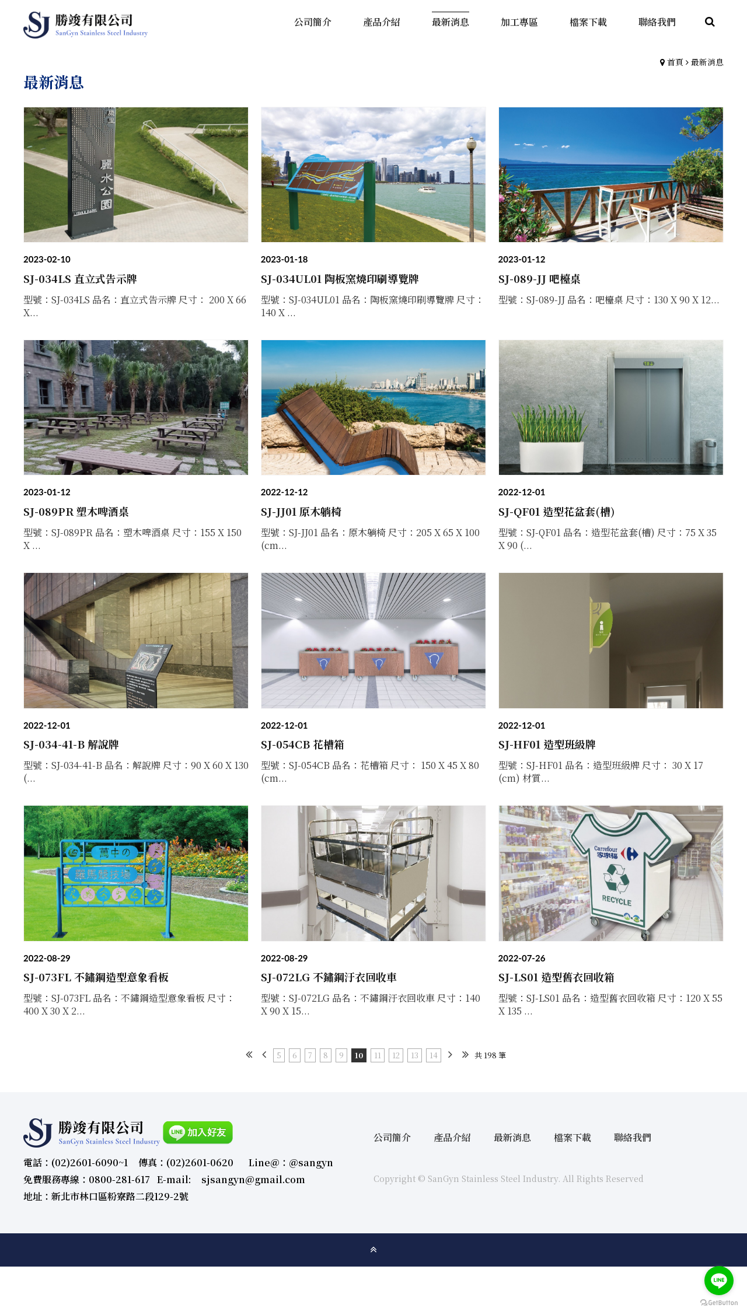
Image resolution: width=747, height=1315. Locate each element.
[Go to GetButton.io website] (719, 1303)
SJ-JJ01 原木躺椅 (301, 511)
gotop (373, 1249)
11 (377, 1055)
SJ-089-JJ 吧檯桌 (539, 278)
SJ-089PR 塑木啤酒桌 (76, 511)
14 (434, 1055)
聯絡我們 (632, 1137)
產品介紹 (452, 1137)
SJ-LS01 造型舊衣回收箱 (556, 976)
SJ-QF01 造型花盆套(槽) (556, 511)
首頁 (675, 62)
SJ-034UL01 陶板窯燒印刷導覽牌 (340, 278)
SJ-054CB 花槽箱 (302, 743)
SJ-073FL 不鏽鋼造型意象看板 (96, 976)
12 (396, 1055)
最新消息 (707, 62)
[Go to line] (719, 1280)
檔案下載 (572, 1137)
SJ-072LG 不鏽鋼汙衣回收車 (329, 976)
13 (414, 1055)
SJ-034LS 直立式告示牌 (80, 278)
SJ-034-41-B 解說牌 (71, 743)
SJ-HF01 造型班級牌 (547, 743)
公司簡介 (392, 1137)
